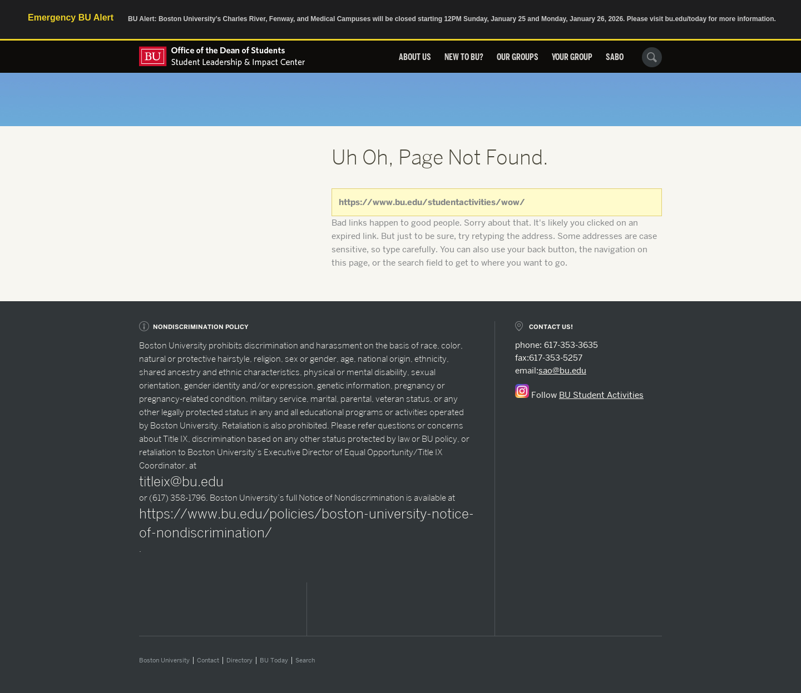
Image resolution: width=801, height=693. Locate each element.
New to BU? (463, 57)
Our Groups (517, 57)
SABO (615, 57)
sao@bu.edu (562, 370)
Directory (239, 660)
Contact (208, 660)
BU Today (274, 660)
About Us (415, 57)
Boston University (164, 660)
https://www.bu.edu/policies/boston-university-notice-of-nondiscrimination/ (306, 523)
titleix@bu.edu (181, 481)
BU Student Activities (601, 395)
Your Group (572, 57)
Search (305, 660)
